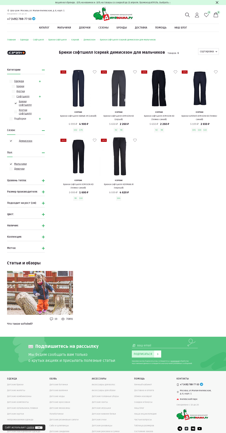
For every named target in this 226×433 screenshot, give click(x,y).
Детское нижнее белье (104, 413)
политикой (175, 361)
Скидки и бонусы (143, 402)
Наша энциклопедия (145, 413)
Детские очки (99, 419)
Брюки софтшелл (59, 39)
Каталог (44, 27)
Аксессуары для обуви (103, 390)
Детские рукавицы (102, 425)
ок (39, 427)
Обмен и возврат (143, 396)
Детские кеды (57, 396)
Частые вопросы (143, 419)
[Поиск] (187, 15)
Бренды (121, 27)
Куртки (20, 91)
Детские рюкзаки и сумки (105, 431)
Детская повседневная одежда (23, 431)
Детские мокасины (59, 408)
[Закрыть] (217, 2)
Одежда (26, 39)
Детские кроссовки (59, 402)
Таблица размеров (144, 425)
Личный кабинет (143, 384)
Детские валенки (58, 390)
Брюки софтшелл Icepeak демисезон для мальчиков (128, 39)
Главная (13, 39)
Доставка (141, 27)
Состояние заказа (143, 431)
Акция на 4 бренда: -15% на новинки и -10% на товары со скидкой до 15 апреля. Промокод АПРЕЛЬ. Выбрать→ (113, 2)
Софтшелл (40, 39)
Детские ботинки (58, 384)
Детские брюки (15, 384)
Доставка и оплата (144, 390)
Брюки (20, 86)
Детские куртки (15, 413)
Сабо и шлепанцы (59, 425)
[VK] (193, 428)
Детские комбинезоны (19, 396)
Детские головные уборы (105, 396)
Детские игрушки (101, 408)
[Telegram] (33, 19)
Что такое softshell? (20, 323)
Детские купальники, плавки (22, 408)
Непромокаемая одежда (20, 419)
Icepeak (76, 39)
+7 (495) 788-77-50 (19, 19)
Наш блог (180, 27)
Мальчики (64, 27)
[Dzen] (186, 428)
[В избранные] (94, 72)
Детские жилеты (16, 390)
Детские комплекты (18, 402)
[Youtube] (199, 428)
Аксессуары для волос (103, 384)
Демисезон (91, 39)
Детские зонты (100, 402)
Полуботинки (56, 413)
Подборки (20, 118)
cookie (30, 427)
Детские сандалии (59, 431)
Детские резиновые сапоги (63, 419)
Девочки (85, 27)
